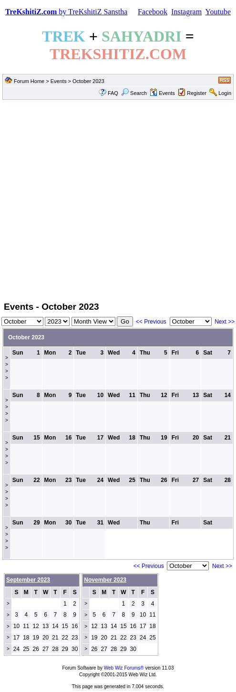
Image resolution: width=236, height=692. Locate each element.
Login (224, 93)
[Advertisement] (89, 199)
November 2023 (105, 580)
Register (196, 93)
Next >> (225, 321)
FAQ (113, 93)
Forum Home (29, 81)
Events (59, 81)
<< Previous (151, 321)
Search (134, 93)
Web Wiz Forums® (124, 668)
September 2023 (28, 580)
